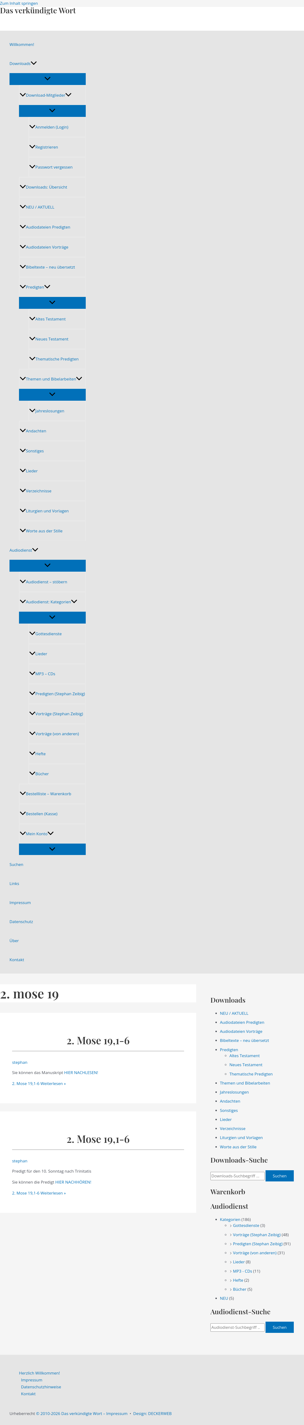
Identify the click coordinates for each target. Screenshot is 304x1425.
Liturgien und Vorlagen (44, 511)
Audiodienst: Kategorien (48, 602)
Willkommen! (22, 44)
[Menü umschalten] (48, 79)
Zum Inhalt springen (19, 3)
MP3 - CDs (242, 1271)
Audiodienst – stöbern (43, 582)
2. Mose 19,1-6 (98, 1040)
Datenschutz (21, 921)
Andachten (33, 431)
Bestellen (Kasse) (38, 813)
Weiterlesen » (39, 1083)
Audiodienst (24, 550)
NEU (224, 1298)
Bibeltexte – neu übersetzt (47, 267)
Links (14, 883)
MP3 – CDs (42, 673)
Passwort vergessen (51, 167)
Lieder (29, 471)
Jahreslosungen (46, 411)
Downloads (23, 63)
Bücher (39, 773)
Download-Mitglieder (45, 95)
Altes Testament (47, 319)
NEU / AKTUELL (37, 207)
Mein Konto (37, 833)
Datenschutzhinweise (41, 1387)
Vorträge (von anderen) (54, 733)
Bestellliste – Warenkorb (45, 793)
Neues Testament (48, 339)
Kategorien (230, 1219)
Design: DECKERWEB (152, 1413)
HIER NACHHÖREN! (73, 1182)
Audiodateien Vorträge (44, 247)
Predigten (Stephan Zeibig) (57, 693)
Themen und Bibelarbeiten (51, 379)
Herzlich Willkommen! (39, 1373)
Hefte (37, 753)
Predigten (35, 287)
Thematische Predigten (54, 359)
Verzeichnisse (35, 491)
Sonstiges (32, 451)
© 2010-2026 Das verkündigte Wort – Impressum (82, 1413)
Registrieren (43, 147)
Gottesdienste (45, 633)
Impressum (20, 902)
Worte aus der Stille (41, 531)
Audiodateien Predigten (45, 227)
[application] (34, 63)
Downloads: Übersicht (43, 187)
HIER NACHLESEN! (81, 1072)
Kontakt (17, 959)
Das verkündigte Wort (38, 10)
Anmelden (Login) (48, 127)
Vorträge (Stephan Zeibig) (56, 713)
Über (14, 940)
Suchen (16, 864)
